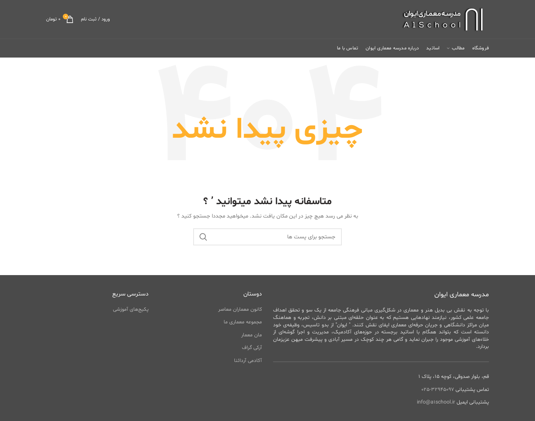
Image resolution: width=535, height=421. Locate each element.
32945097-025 (437, 389)
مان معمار (251, 335)
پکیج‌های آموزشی (131, 309)
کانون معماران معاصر (240, 309)
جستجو (203, 236)
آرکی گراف (252, 347)
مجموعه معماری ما (243, 322)
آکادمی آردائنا (248, 360)
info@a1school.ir (436, 402)
